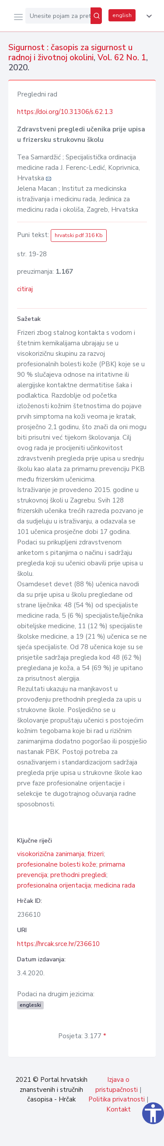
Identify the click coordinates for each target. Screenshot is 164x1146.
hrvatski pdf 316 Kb (79, 235)
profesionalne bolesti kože (56, 864)
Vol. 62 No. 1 (122, 57)
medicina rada (114, 885)
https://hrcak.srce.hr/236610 (58, 944)
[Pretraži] (96, 15)
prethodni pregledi (78, 875)
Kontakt (118, 1109)
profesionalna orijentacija (54, 885)
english (122, 15)
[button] (147, 16)
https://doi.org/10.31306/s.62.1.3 (65, 111)
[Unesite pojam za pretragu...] (58, 15)
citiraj (25, 289)
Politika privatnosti (116, 1099)
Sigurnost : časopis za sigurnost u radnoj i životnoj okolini (70, 52)
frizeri (95, 854)
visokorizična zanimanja (50, 854)
